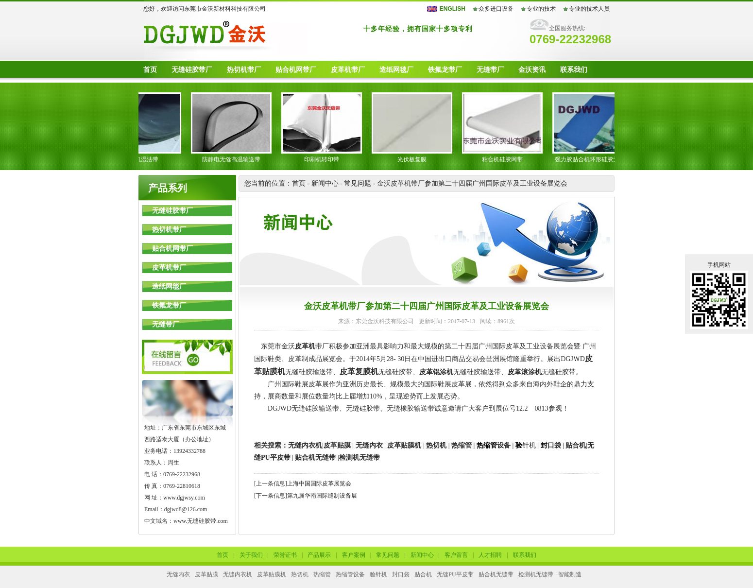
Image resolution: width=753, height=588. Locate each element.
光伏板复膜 (415, 159)
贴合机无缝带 (315, 457)
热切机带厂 (244, 69)
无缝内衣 (369, 445)
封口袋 (401, 574)
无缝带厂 (490, 69)
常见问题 (357, 183)
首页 (150, 69)
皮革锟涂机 (436, 372)
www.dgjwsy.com (184, 497)
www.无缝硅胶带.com (200, 521)
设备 (494, 445)
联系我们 (573, 69)
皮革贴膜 (337, 445)
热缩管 (461, 445)
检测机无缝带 (535, 574)
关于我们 (251, 555)
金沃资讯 (532, 69)
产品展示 (319, 555)
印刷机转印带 (325, 159)
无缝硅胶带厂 (191, 69)
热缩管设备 (350, 574)
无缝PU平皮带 (455, 574)
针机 (525, 445)
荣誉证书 (285, 555)
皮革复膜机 (359, 371)
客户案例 (353, 555)
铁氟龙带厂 (445, 69)
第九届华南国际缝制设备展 (322, 495)
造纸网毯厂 (396, 69)
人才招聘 (490, 555)
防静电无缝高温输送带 (234, 159)
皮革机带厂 (348, 69)
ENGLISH (452, 8)
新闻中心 (325, 183)
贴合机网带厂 (295, 69)
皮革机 (305, 346)
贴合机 (575, 445)
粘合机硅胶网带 (505, 159)
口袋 (551, 445)
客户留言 (456, 555)
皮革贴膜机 (404, 445)
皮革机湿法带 (144, 159)
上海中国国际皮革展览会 (319, 483)
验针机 (378, 574)
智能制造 (570, 574)
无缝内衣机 (305, 445)
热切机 (436, 445)
